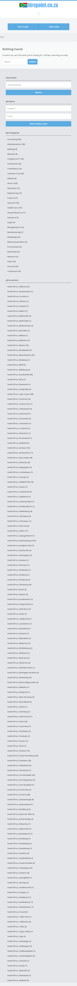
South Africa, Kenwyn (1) (18, 560)
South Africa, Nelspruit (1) (18, 692)
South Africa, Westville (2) (18, 970)
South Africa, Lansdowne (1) (19, 623)
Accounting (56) (14, 139)
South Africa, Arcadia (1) (18, 296)
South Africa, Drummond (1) (19, 438)
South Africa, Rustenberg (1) (19, 843)
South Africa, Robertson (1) (19, 824)
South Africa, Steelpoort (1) (19, 897)
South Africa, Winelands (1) (19, 975)
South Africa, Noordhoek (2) (19, 702)
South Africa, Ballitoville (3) (19, 316)
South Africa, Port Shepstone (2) (21, 780)
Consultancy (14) (14, 168)
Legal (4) (11, 222)
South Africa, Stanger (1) (18, 892)
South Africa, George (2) (17, 477)
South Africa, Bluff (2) (16, 365)
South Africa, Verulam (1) (18, 961)
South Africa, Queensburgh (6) (20, 799)
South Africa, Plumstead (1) (19, 770)
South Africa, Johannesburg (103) (21, 540)
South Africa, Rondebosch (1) (19, 833)
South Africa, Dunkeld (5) (18, 443)
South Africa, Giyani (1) (17, 487)
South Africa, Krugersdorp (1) (20, 604)
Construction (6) (14, 164)
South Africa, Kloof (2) (16, 589)
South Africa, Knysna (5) (17, 594)
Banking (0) (12, 149)
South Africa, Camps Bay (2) (19, 389)
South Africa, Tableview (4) (19, 921)
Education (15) (13, 188)
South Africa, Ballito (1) (17, 311)
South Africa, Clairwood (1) (19, 413)
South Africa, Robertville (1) (19, 829)
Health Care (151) (14, 207)
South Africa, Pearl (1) (16, 746)
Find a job (54, 27)
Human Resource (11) (16, 212)
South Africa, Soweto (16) (18, 873)
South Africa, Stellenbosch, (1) (20, 907)
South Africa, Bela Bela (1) (18, 330)
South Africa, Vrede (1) (17, 965)
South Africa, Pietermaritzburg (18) (22, 755)
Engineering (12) (14, 193)
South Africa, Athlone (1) (18, 301)
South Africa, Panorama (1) (19, 726)
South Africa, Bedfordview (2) (20, 325)
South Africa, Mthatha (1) (18, 687)
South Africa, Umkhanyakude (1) (21, 951)
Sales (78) (11, 261)
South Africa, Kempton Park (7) (20, 545)
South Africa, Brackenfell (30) (20, 374)
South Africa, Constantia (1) (19, 423)
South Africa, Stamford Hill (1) (20, 887)
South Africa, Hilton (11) (17, 531)
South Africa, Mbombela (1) (19, 638)
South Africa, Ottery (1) (17, 707)
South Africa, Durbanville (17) (20, 453)
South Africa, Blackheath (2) (19, 350)
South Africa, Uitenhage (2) (19, 941)
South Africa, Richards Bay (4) (20, 819)
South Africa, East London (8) (19, 457)
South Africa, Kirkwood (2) (18, 579)
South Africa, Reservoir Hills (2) (20, 814)
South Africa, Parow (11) (17, 741)
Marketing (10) (13, 237)
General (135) (13, 203)
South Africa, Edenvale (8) (18, 462)
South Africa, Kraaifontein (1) (20, 599)
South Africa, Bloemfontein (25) (20, 355)
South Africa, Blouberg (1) (18, 360)
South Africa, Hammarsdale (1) (20, 501)
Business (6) (12, 154)
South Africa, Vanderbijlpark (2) (21, 956)
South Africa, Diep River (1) (19, 433)
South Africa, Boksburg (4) (18, 369)
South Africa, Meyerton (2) (18, 643)
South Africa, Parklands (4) (18, 731)
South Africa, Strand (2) (17, 912)
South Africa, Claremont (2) (19, 418)
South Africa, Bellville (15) (18, 340)
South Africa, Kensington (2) (19, 555)
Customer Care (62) (15, 173)
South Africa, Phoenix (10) (18, 751)
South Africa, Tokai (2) (17, 926)
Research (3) (12, 256)
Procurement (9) (14, 247)
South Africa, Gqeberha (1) (19, 496)
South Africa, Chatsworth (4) (19, 409)
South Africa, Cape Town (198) (20, 394)
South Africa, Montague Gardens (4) (23, 672)
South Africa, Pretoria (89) (18, 794)
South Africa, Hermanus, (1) (19, 521)
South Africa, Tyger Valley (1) (20, 931)
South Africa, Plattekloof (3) (19, 765)
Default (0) (11, 178)
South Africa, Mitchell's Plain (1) (21, 667)
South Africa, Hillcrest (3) (18, 526)
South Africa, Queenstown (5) (20, 804)
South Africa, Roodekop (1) (18, 838)
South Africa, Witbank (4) (18, 980)
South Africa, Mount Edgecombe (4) (22, 682)
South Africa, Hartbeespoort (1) (21, 506)
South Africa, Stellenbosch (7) (20, 902)
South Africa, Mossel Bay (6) (19, 677)
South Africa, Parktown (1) (18, 736)
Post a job (23, 27)
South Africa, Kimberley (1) (19, 570)
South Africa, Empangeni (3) (19, 467)
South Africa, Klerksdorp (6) (19, 584)
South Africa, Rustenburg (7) (19, 848)
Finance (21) (12, 198)
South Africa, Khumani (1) (18, 565)
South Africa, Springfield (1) (19, 877)
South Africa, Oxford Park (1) (19, 716)
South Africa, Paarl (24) (17, 721)
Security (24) (12, 266)
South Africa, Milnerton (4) (18, 663)
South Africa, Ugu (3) (16, 936)
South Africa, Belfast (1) (17, 335)
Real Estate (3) (13, 251)
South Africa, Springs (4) (17, 882)
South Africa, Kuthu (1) (17, 614)
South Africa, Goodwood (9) (19, 491)
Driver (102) (12, 183)
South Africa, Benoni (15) (18, 345)
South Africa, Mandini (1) (18, 633)
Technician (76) (14, 271)
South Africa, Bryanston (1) (18, 384)
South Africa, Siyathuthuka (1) (20, 858)
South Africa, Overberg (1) (18, 711)
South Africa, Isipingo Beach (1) (20, 535)
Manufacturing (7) (15, 232)
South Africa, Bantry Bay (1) (19, 321)
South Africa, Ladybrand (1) (19, 619)
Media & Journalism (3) (17, 242)
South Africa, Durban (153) (18, 448)
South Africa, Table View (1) (19, 917)
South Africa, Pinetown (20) (19, 760)
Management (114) (15, 227)
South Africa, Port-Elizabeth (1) (20, 785)
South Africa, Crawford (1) (18, 428)
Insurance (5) (13, 217)
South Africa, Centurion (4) (18, 399)
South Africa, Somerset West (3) (21, 863)
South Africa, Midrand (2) (18, 658)
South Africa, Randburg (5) (18, 809)
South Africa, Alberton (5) (18, 286)
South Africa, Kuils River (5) (19, 609)
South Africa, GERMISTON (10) (20, 482)
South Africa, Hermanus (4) (19, 516)
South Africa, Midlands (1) (18, 653)
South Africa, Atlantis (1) (17, 306)
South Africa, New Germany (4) (20, 697)
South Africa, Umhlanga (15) (19, 946)
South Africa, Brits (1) (16, 379)
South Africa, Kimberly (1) (18, 575)
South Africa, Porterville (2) (19, 789)
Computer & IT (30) (15, 159)
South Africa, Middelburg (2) (19, 648)
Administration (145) (16, 144)
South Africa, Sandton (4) (18, 853)
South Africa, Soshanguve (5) (19, 868)
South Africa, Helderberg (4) (19, 511)
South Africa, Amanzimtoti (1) (20, 291)
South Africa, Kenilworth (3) (19, 550)
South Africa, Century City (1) (19, 404)
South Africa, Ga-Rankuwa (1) (20, 472)
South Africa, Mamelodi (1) (19, 628)
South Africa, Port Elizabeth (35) (21, 775)
